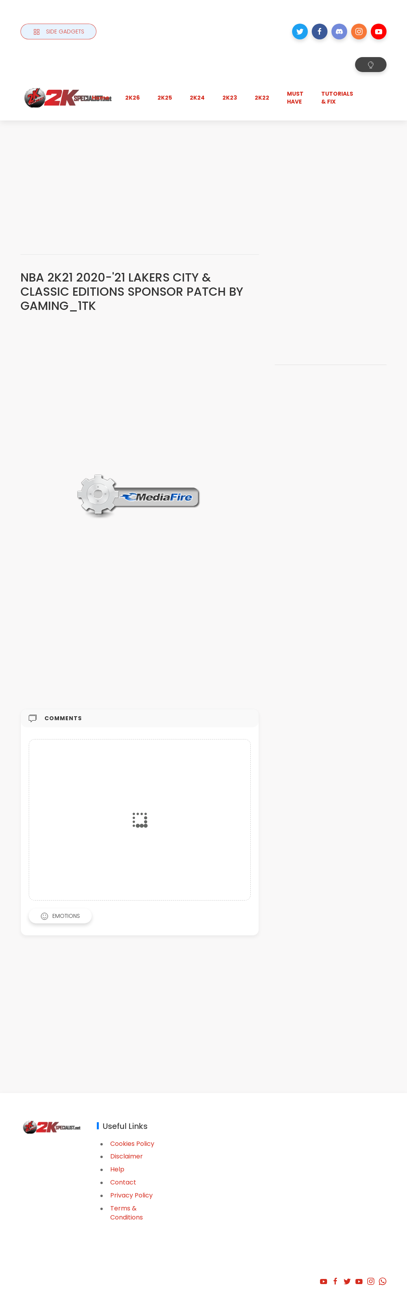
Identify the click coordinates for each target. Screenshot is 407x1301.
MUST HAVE (295, 98)
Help (117, 1169)
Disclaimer (126, 1156)
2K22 (262, 98)
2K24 (197, 98)
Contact (123, 1182)
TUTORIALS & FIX (337, 98)
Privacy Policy (131, 1195)
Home (100, 98)
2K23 (229, 98)
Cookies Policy (132, 1143)
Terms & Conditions (126, 1213)
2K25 (164, 98)
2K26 (132, 98)
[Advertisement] (203, 179)
